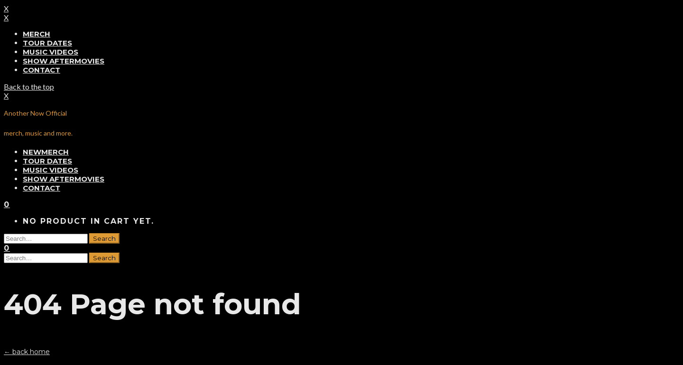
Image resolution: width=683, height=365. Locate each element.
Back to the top (29, 86)
